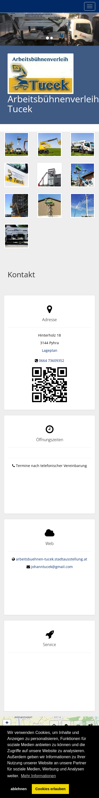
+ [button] (7, 702)
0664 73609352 (51, 360)
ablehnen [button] (19, 789)
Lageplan (49, 350)
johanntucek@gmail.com (52, 560)
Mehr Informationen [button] (38, 776)
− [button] (7, 709)
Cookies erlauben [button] (50, 789)
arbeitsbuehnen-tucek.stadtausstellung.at (51, 553)
